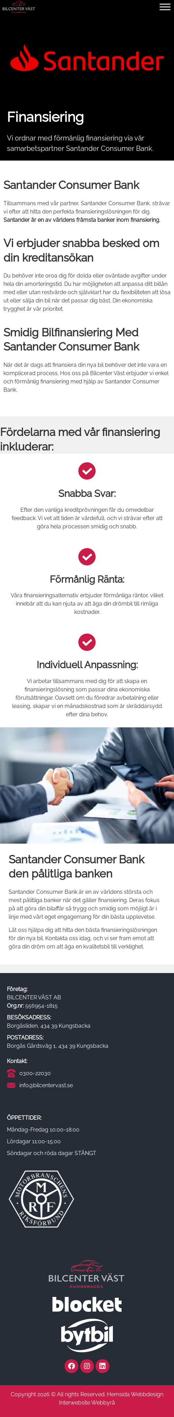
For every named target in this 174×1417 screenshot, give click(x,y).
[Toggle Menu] (165, 6)
